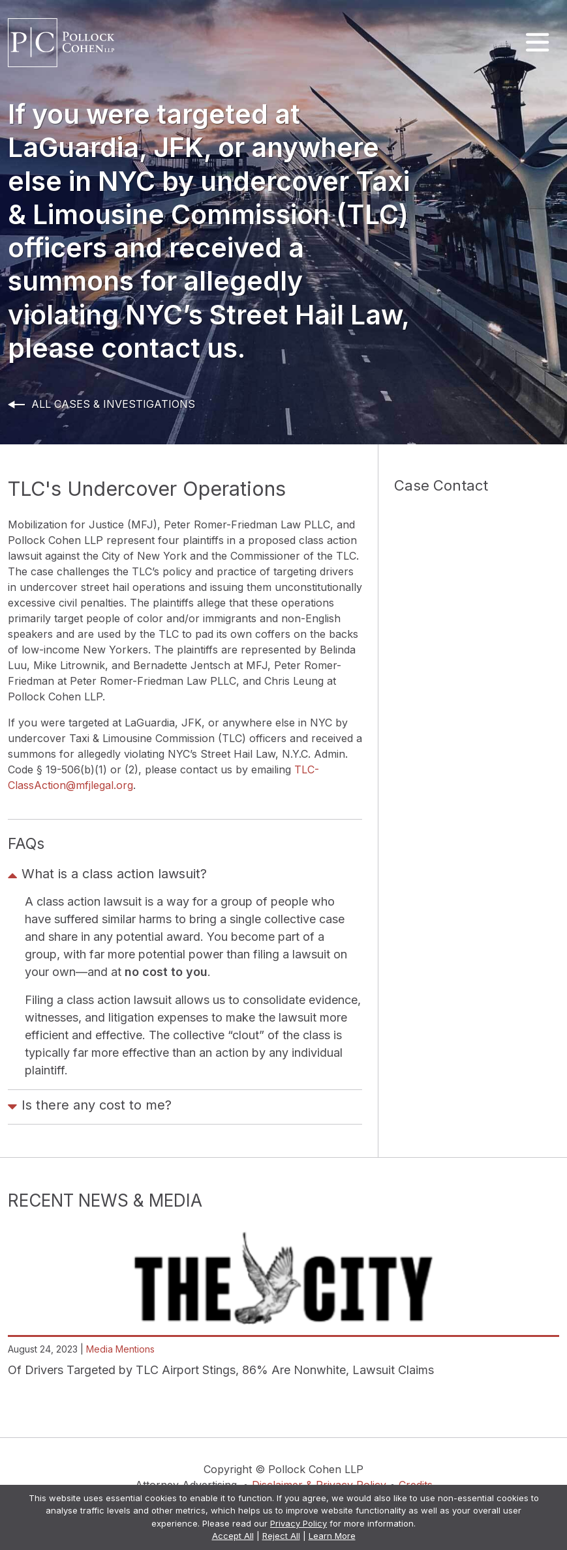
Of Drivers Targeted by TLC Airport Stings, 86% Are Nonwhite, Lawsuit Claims (221, 1370)
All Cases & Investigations (113, 403)
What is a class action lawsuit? (107, 875)
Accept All (233, 1535)
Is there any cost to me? (90, 1107)
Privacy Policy (298, 1523)
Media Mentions (120, 1349)
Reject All (281, 1535)
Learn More (332, 1535)
